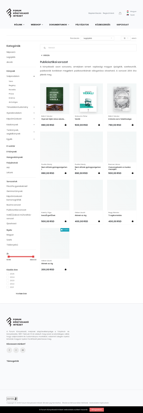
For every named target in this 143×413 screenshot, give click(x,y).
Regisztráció (108, 13)
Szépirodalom (13, 76)
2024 (12, 277)
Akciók (10, 62)
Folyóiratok (12, 162)
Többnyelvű (12, 245)
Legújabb (11, 57)
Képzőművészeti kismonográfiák (14, 198)
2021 (12, 287)
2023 (12, 280)
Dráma (12, 98)
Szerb (9, 240)
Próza (11, 94)
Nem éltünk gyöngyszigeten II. (88, 168)
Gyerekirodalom (14, 113)
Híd (8, 167)
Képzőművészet (14, 119)
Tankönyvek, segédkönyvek (13, 132)
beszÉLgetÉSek (48, 215)
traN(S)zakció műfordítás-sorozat (19, 217)
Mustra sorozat (14, 205)
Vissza (45, 55)
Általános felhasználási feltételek (75, 403)
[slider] (9, 257)
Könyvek (11, 71)
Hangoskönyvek (15, 157)
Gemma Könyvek (15, 191)
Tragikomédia (115, 215)
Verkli (77, 119)
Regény (12, 85)
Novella (12, 89)
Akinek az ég (80, 215)
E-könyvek (12, 151)
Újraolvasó (11, 223)
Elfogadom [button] (97, 409)
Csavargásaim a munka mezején (119, 168)
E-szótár (11, 146)
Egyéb (9, 139)
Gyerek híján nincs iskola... (53, 119)
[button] (120, 13)
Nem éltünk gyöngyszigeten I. (54, 168)
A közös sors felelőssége (120, 119)
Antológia (13, 102)
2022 (12, 284)
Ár (8, 253)
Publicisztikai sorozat (16, 210)
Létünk (10, 172)
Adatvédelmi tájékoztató (99, 403)
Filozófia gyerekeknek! (17, 186)
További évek (21, 294)
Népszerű (11, 52)
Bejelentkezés (95, 13)
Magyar (10, 235)
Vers (11, 81)
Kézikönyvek (12, 124)
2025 (12, 274)
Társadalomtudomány (17, 107)
